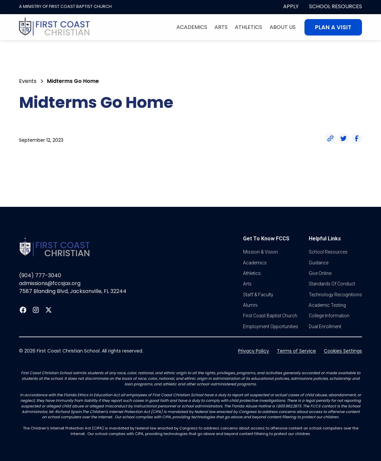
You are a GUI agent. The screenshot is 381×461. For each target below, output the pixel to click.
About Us (283, 27)
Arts (221, 27)
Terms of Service (296, 363)
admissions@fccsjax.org (49, 296)
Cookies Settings (343, 363)
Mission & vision (260, 264)
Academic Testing (327, 318)
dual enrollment (325, 339)
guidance (318, 275)
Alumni (250, 318)
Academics (191, 27)
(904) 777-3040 (40, 288)
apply (291, 6)
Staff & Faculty (258, 307)
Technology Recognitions (335, 307)
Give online (320, 286)
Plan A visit (333, 27)
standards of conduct (332, 297)
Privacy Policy (253, 363)
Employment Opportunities (270, 339)
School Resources (335, 6)
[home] (54, 27)
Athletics (248, 27)
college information (329, 328)
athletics (252, 286)
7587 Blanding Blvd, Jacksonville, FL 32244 (72, 304)
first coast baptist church (270, 328)
